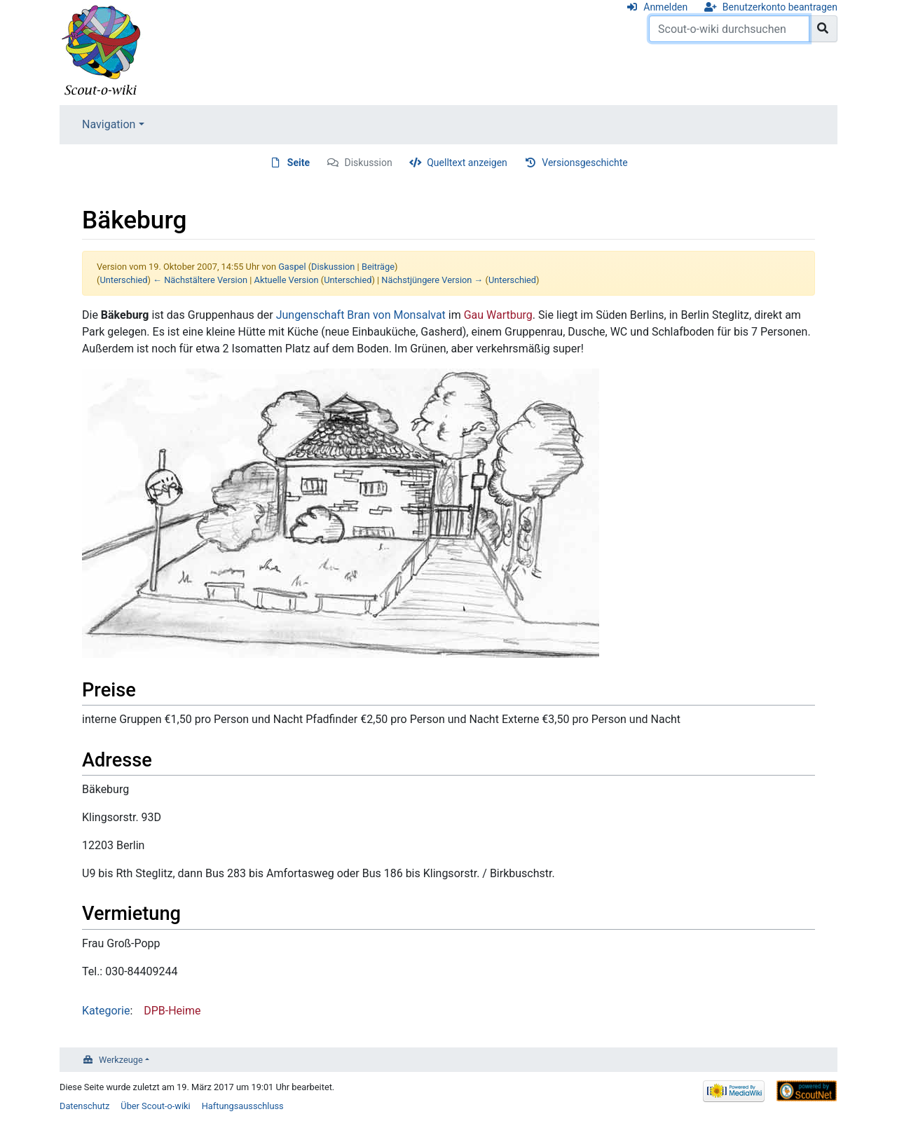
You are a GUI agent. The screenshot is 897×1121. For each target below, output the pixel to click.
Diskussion (368, 162)
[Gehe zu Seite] (823, 28)
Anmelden (665, 7)
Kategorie (106, 1010)
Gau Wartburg (498, 315)
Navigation (108, 124)
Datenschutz (84, 1106)
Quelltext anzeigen (467, 162)
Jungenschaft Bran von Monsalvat (361, 315)
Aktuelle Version (286, 280)
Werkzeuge (121, 1059)
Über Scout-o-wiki (155, 1106)
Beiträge (378, 266)
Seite (298, 162)
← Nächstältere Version (200, 280)
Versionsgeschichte (584, 162)
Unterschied (123, 280)
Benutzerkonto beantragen (780, 7)
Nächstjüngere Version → (432, 280)
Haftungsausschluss (243, 1106)
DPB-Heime (172, 1010)
